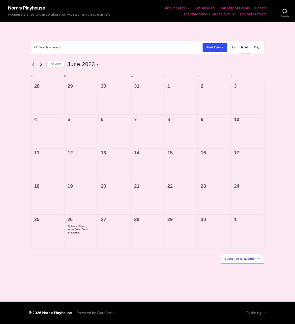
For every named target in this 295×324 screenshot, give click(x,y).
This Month (55, 64)
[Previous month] (33, 64)
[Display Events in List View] (234, 47)
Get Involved (205, 8)
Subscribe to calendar (240, 258)
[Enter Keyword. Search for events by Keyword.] (117, 47)
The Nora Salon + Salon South (207, 14)
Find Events (215, 47)
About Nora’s (175, 8)
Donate (261, 8)
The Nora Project (253, 14)
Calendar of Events (235, 8)
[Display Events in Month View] (245, 47)
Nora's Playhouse (26, 8)
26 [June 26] (69, 219)
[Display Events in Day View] (256, 47)
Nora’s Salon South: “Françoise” (78, 231)
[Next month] (41, 64)
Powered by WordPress (95, 313)
